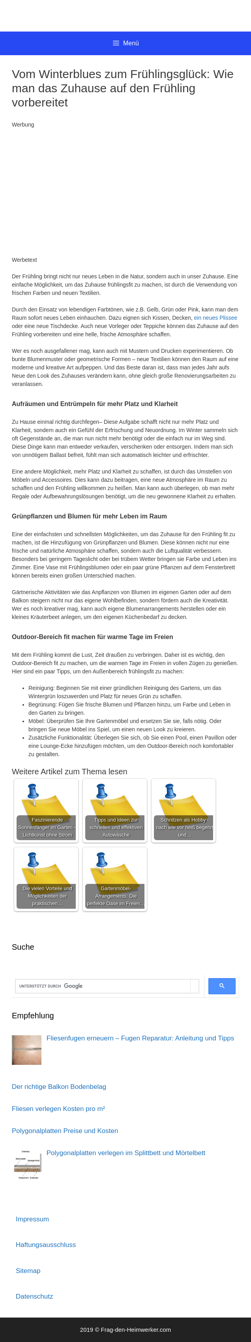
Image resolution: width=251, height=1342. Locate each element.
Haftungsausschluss (46, 1245)
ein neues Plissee (216, 318)
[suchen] (103, 986)
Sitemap (28, 1271)
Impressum (32, 1219)
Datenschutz (34, 1296)
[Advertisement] (125, 192)
